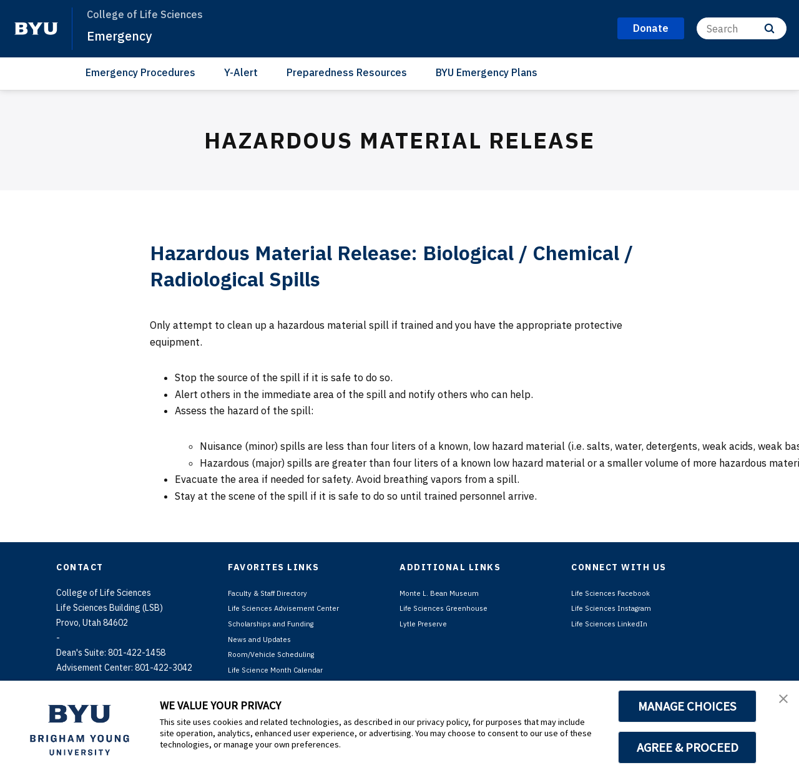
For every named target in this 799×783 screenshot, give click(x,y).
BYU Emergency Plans (486, 72)
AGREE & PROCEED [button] (688, 747)
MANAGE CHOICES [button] (687, 706)
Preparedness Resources (347, 72)
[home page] (36, 28)
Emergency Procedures (140, 72)
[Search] (742, 28)
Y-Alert (241, 72)
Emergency (125, 35)
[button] (778, 703)
